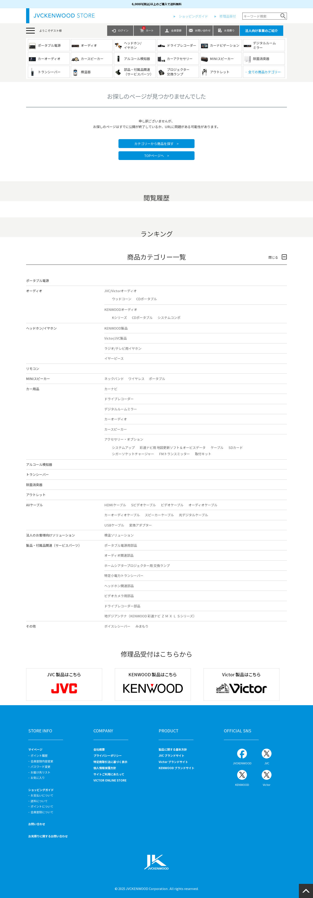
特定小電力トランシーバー (123, 575)
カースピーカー (115, 429)
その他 (31, 626)
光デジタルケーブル (193, 515)
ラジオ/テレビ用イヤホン (123, 348)
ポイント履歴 (39, 755)
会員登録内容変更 (42, 761)
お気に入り (38, 778)
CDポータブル (146, 299)
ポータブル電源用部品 (120, 545)
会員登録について (42, 812)
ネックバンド (114, 378)
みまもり (141, 626)
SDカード (235, 447)
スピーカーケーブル (159, 515)
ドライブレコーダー (119, 399)
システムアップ (123, 447)
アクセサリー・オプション (123, 439)
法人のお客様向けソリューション (50, 535)
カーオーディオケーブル (122, 515)
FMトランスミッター (174, 453)
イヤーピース (114, 358)
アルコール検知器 (39, 464)
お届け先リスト (40, 772)
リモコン (32, 368)
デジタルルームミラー (120, 409)
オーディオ (34, 290)
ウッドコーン (121, 299)
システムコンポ (169, 317)
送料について (39, 801)
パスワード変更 (40, 767)
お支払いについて (42, 795)
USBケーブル (114, 525)
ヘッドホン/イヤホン (41, 328)
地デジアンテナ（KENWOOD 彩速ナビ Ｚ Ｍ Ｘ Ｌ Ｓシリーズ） (150, 616)
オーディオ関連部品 (118, 555)
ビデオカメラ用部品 (119, 595)
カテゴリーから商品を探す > (156, 143)
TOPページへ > (156, 155)
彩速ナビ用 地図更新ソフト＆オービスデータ (173, 447)
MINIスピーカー (38, 378)
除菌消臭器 (34, 484)
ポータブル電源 (37, 280)
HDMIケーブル (115, 505)
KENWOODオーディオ (120, 309)
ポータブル (157, 378)
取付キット (203, 453)
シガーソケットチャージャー (133, 453)
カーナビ (110, 389)
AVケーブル (34, 505)
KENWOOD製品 (116, 328)
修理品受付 (228, 16)
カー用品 (32, 389)
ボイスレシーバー (117, 626)
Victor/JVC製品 (115, 338)
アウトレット (36, 494)
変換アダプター (140, 525)
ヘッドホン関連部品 (119, 585)
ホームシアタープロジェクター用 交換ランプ (137, 565)
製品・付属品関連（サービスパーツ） (54, 545)
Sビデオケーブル (143, 505)
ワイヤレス (136, 378)
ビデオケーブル (172, 505)
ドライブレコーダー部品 (122, 606)
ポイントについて (42, 806)
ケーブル (217, 447)
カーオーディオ (115, 419)
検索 (283, 16)
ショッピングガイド (193, 16)
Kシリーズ (119, 317)
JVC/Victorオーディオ (120, 290)
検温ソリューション (119, 535)
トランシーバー (37, 474)
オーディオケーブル (202, 505)
